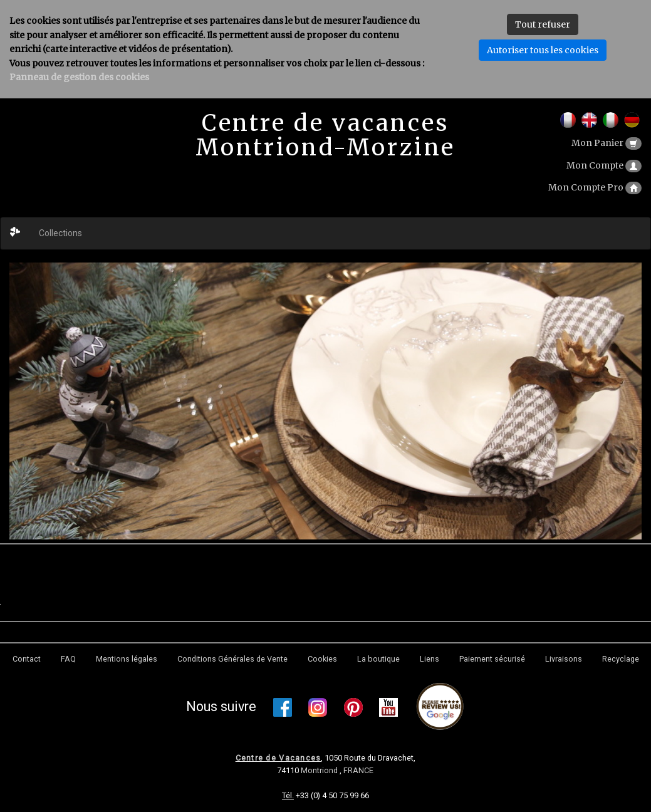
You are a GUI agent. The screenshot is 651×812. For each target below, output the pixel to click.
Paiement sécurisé (492, 659)
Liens (429, 659)
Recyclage (620, 659)
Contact (27, 659)
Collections (60, 233)
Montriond (320, 770)
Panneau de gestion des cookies (79, 77)
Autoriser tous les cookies (542, 50)
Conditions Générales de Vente (232, 659)
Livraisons (563, 659)
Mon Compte (604, 165)
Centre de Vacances (278, 758)
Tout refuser (542, 24)
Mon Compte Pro (595, 187)
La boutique (378, 659)
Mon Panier (606, 142)
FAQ (68, 659)
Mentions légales (126, 659)
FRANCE (358, 770)
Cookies (322, 659)
